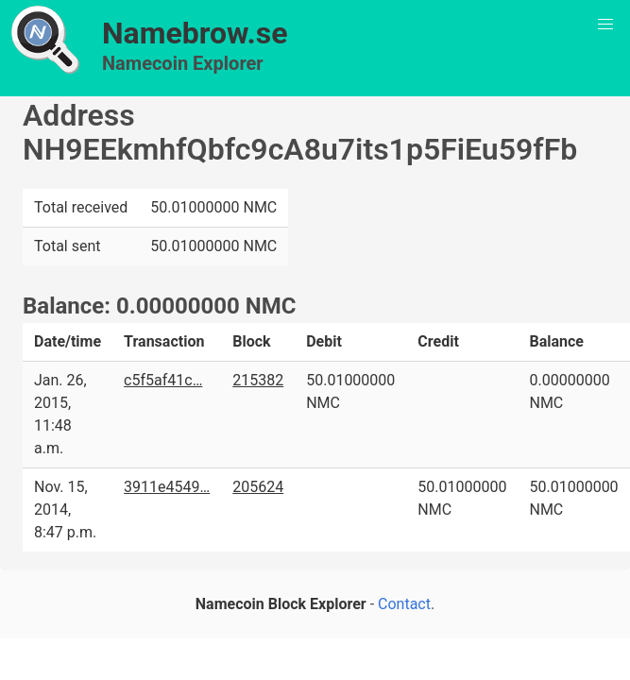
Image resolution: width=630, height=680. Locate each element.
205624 (257, 487)
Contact (404, 604)
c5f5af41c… (163, 380)
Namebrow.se (195, 33)
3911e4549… (167, 487)
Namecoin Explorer (183, 63)
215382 (257, 380)
